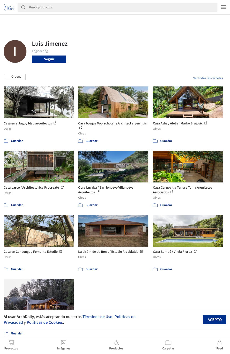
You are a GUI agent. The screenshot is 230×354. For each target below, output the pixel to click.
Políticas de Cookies (45, 322)
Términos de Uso (97, 317)
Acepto (215, 320)
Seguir (49, 59)
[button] (15, 77)
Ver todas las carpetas (208, 78)
